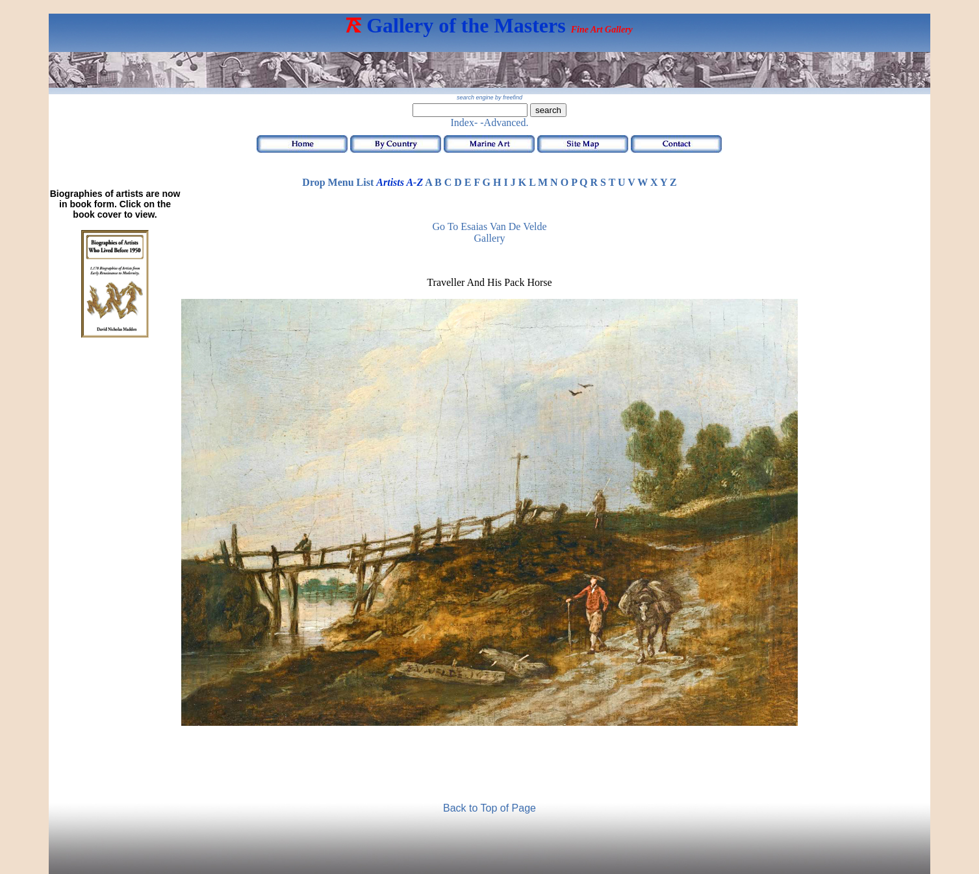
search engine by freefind (489, 97)
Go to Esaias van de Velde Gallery (489, 232)
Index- (464, 122)
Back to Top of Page (489, 808)
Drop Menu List (338, 182)
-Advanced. (504, 122)
